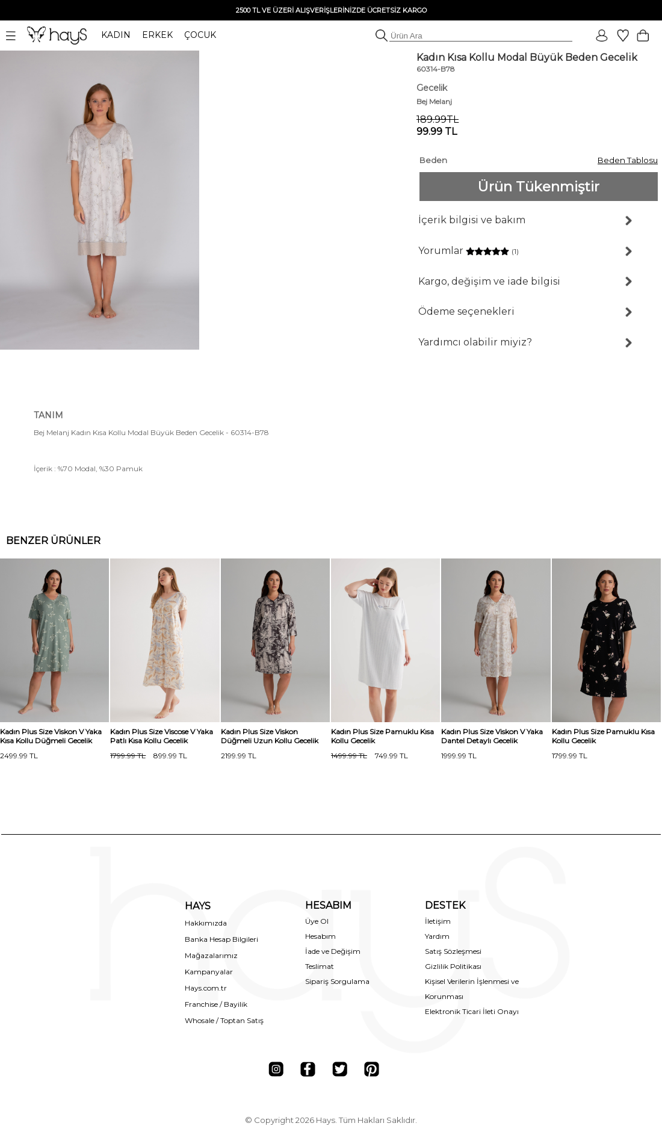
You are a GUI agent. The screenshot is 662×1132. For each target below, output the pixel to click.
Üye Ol (317, 921)
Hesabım (320, 936)
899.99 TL (148, 755)
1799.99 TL (569, 755)
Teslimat (319, 966)
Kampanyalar (209, 971)
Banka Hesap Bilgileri (221, 939)
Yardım (437, 936)
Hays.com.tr (206, 987)
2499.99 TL (19, 755)
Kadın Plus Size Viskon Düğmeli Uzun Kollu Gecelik (269, 736)
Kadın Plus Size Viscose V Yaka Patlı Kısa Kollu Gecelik (161, 736)
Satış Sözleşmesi (453, 951)
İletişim (438, 921)
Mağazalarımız (211, 955)
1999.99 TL (459, 755)
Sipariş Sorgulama (337, 981)
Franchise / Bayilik (216, 1004)
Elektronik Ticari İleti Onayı (472, 1011)
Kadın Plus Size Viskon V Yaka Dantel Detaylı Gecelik (492, 736)
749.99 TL (369, 755)
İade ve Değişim (332, 951)
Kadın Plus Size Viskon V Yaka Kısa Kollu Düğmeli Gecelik (51, 736)
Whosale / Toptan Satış (224, 1020)
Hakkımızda (206, 922)
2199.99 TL (238, 755)
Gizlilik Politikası (453, 966)
